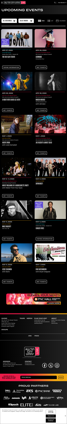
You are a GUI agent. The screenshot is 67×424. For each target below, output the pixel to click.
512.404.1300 (28, 363)
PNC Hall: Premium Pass (7, 325)
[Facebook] (44, 365)
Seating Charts (38, 323)
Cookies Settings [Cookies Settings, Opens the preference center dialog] (50, 412)
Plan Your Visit (40, 318)
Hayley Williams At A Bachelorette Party (15, 186)
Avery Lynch (6, 143)
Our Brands (62, 2)
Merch (29, 318)
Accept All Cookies (51, 420)
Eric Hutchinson (41, 269)
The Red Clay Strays (8, 57)
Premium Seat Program (7, 326)
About (53, 318)
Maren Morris (40, 100)
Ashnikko (39, 57)
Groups (4, 329)
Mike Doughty (6, 227)
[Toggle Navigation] (2, 2)
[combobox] (9, 21)
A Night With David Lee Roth (11, 100)
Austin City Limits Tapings (8, 323)
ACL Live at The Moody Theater (9, 320)
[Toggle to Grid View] (41, 21)
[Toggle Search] (55, 2)
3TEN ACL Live (5, 321)
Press (36, 336)
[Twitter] (50, 365)
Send (61, 377)
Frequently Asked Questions (41, 321)
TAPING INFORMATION (11, 67)
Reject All (51, 416)
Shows (4, 318)
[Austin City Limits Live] (15, 2)
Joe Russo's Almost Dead (44, 143)
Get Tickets (41, 67)
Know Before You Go (39, 320)
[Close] (65, 416)
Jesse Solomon (7, 269)
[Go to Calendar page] (61, 21)
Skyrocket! (39, 184)
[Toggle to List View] (50, 21)
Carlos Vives (40, 228)
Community (54, 323)
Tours (22, 318)
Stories (53, 321)
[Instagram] (57, 365)
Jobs (30, 336)
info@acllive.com (30, 364)
